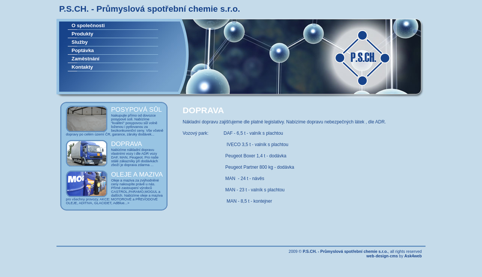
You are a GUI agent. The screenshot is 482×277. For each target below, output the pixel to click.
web (370, 256)
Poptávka (83, 50)
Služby (80, 42)
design (381, 256)
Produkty (82, 34)
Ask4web (413, 256)
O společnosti (88, 25)
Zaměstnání (85, 59)
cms (394, 256)
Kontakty (82, 67)
